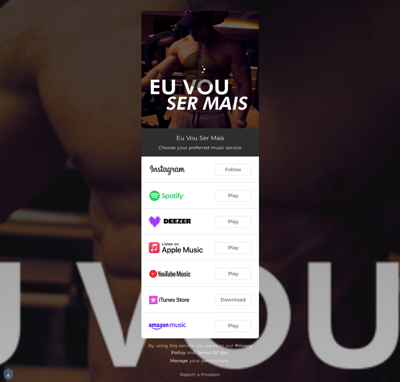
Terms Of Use (212, 352)
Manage (179, 360)
